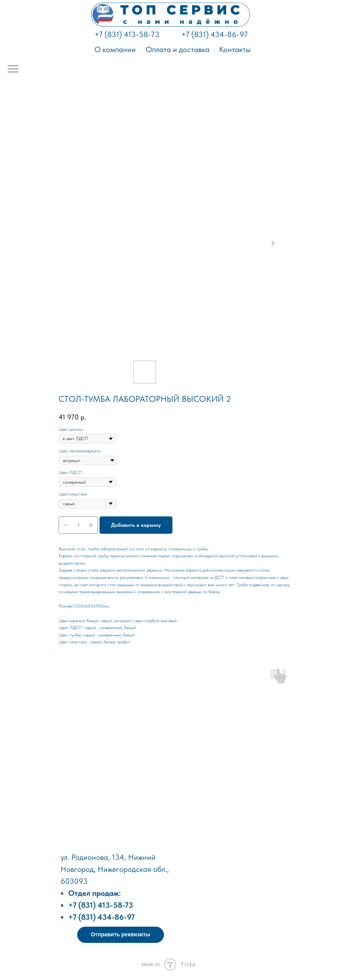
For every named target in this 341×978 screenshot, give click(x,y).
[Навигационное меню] (13, 69)
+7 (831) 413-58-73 (127, 34)
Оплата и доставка (177, 49)
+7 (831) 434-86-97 (214, 34)
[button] (120, 935)
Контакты (235, 49)
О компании (115, 49)
